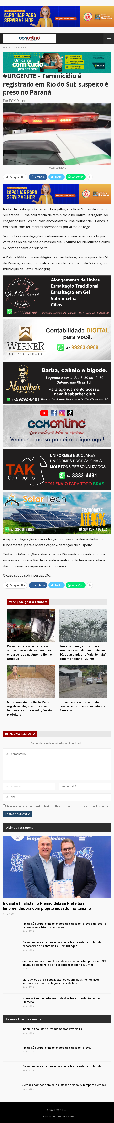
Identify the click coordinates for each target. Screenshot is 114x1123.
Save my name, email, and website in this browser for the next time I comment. (58, 806)
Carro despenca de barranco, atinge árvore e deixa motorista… (63, 1066)
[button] (57, 16)
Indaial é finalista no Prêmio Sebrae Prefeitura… (53, 1029)
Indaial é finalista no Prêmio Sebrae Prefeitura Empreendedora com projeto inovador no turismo (47, 906)
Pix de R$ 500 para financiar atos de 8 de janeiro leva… (57, 1047)
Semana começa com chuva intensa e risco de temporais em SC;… (65, 1085)
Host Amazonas (65, 1116)
